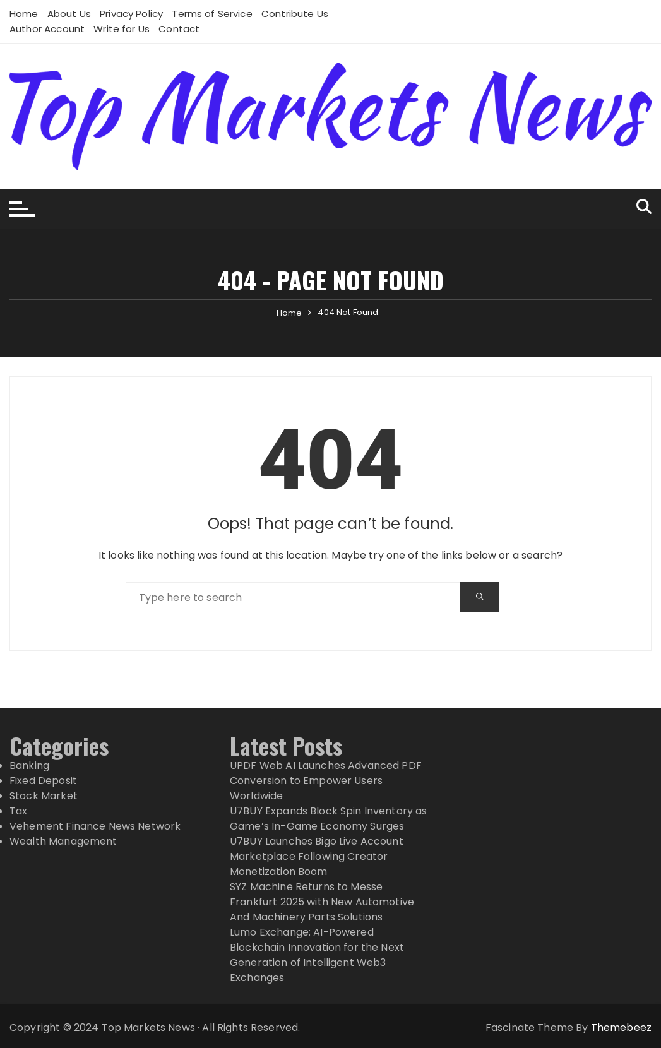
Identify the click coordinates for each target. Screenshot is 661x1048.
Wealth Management (63, 841)
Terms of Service (212, 13)
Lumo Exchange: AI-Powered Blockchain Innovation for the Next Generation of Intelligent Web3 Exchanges (317, 955)
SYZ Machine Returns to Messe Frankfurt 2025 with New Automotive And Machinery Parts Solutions (322, 901)
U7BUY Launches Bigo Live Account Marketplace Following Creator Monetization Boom (316, 856)
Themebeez (621, 1027)
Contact (178, 28)
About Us (69, 13)
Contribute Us (294, 13)
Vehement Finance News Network (95, 826)
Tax (18, 811)
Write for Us (121, 28)
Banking (29, 765)
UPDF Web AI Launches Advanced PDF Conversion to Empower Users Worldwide (326, 780)
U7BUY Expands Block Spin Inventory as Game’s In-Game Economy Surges (328, 818)
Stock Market (43, 796)
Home (24, 13)
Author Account (47, 28)
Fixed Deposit (43, 780)
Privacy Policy (131, 13)
